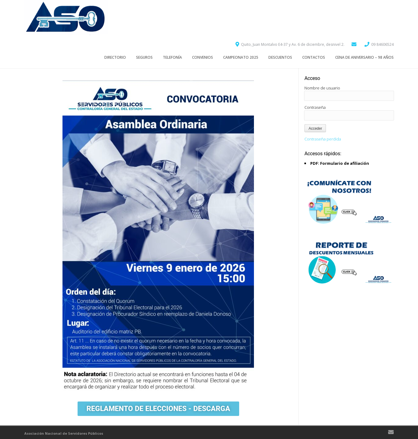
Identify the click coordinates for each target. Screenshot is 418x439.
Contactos (313, 57)
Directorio (115, 57)
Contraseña (315, 107)
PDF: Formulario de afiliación (339, 163)
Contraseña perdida (322, 139)
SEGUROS (144, 57)
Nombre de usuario (322, 88)
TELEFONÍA (172, 57)
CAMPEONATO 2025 (240, 57)
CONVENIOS (202, 57)
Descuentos (280, 57)
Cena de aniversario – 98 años (364, 57)
